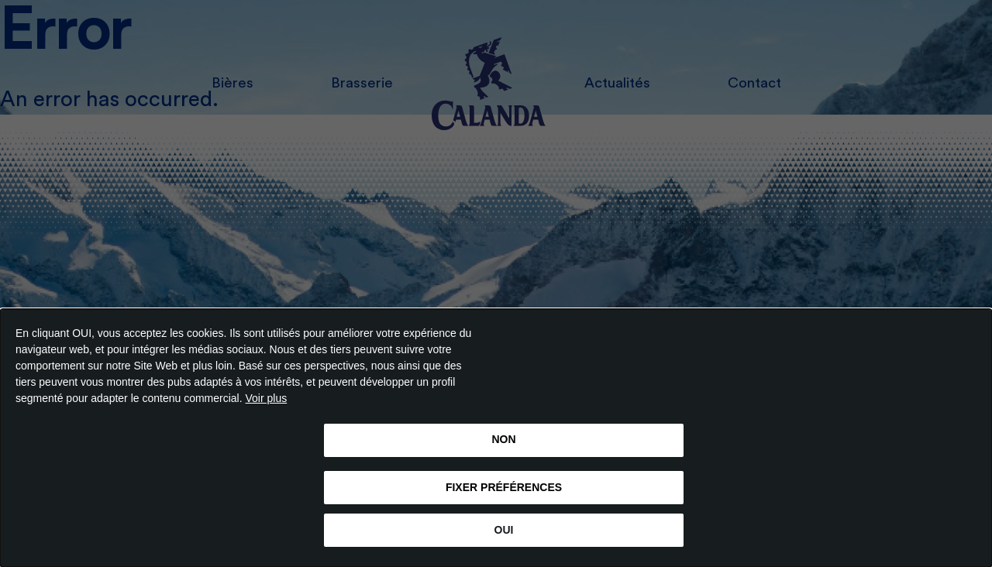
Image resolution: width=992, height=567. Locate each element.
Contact (754, 83)
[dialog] (496, 438)
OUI (504, 530)
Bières (232, 83)
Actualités (617, 83)
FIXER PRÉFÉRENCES (504, 487)
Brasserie (362, 83)
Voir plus (267, 398)
